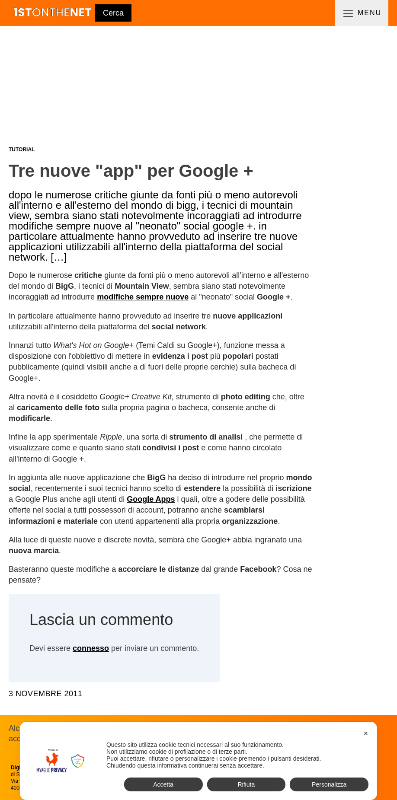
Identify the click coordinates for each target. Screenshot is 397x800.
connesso (91, 648)
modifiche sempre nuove (143, 297)
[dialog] (198, 761)
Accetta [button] (163, 784)
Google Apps (151, 499)
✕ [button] (365, 733)
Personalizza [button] (329, 784)
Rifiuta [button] (246, 784)
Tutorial (22, 150)
